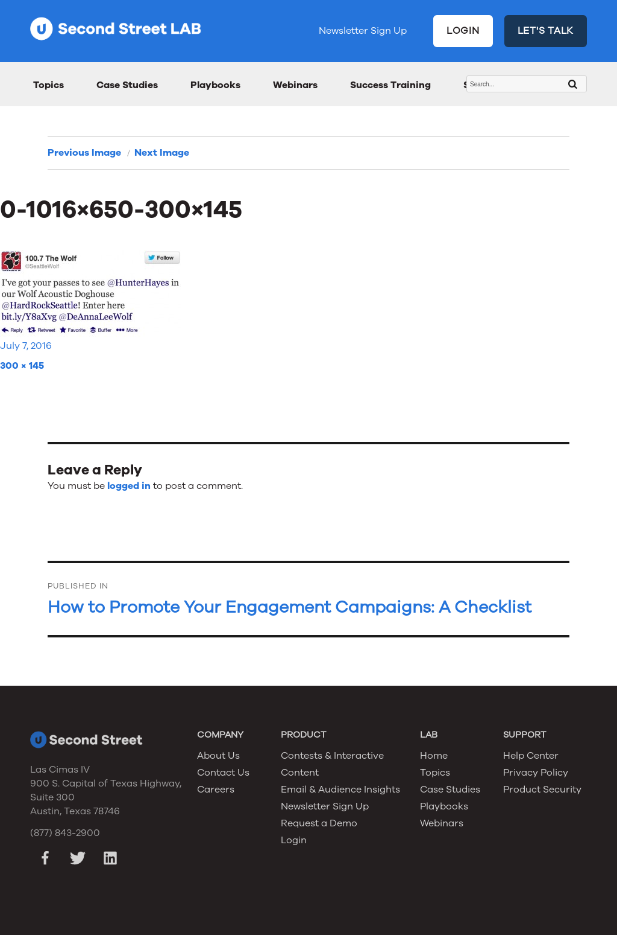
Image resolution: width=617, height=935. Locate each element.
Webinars (295, 85)
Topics (48, 85)
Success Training (390, 85)
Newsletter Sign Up (363, 30)
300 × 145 (22, 365)
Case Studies (127, 85)
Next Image (161, 152)
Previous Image (84, 152)
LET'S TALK (546, 30)
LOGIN (463, 30)
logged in (129, 486)
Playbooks (215, 85)
